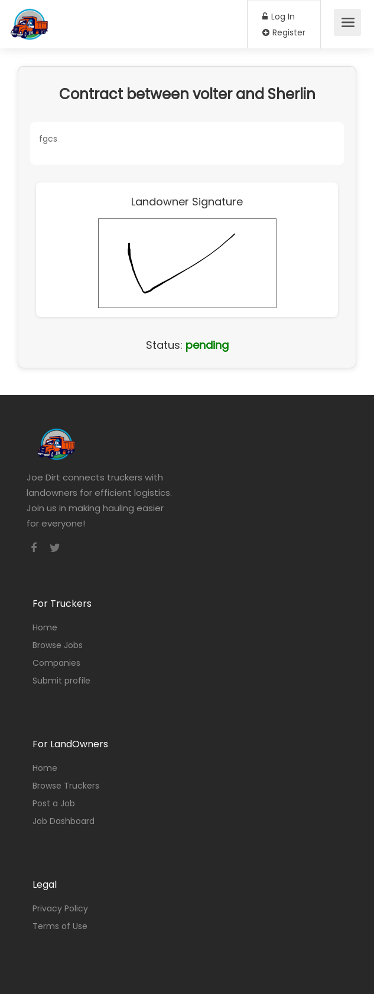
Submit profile (61, 680)
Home (44, 627)
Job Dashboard (63, 821)
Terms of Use (59, 926)
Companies (56, 663)
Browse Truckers (65, 786)
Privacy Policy (60, 908)
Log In (278, 16)
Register (283, 32)
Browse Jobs (57, 645)
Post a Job (53, 803)
